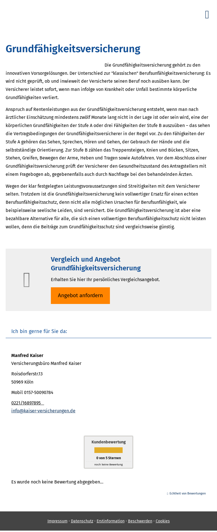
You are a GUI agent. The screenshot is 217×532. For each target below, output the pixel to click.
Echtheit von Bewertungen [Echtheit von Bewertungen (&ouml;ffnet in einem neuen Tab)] (188, 493)
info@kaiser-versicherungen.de (43, 410)
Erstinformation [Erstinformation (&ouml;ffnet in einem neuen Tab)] (111, 521)
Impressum (57, 521)
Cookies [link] (163, 521)
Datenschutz (82, 521)
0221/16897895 (27, 403)
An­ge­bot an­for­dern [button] (80, 295)
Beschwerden (140, 521)
